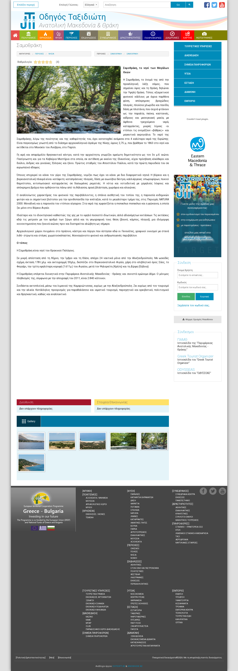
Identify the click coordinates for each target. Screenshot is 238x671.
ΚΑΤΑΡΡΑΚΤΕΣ (137, 519)
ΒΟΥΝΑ (134, 526)
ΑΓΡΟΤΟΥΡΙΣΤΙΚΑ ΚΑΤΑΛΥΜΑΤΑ (145, 646)
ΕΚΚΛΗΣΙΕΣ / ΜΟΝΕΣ (95, 514)
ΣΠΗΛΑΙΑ (135, 510)
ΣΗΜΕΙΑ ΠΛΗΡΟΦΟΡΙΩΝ (197, 64)
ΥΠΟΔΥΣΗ (180, 597)
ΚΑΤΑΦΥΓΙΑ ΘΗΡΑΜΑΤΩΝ (142, 497)
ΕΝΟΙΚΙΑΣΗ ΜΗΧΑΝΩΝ (96, 610)
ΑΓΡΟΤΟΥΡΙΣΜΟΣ (139, 532)
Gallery (28, 421)
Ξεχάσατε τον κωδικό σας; (193, 305)
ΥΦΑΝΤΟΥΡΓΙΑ (182, 600)
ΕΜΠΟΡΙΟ (189, 101)
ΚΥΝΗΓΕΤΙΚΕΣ (182, 514)
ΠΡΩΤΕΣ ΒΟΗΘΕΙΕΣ (139, 603)
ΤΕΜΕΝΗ (90, 517)
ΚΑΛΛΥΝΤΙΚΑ (181, 619)
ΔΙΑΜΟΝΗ (189, 92)
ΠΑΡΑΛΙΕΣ (135, 494)
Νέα (52, 657)
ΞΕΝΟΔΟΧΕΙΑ (137, 636)
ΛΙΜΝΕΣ (134, 516)
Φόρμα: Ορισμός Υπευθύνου (197, 319)
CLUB (88, 626)
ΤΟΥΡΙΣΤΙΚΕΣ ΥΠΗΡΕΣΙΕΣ (198, 46)
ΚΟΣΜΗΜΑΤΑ (182, 603)
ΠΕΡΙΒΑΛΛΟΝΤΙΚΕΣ (139, 584)
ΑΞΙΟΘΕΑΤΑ (136, 542)
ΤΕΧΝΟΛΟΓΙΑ (182, 613)
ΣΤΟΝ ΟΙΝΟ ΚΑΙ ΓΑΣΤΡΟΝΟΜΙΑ (145, 568)
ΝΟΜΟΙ (134, 558)
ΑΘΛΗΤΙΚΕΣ (136, 565)
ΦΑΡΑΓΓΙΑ (135, 504)
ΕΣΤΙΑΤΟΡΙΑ (136, 610)
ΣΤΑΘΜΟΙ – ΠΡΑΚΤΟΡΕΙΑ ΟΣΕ (189, 527)
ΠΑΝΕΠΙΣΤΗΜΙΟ (183, 500)
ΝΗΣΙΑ (133, 555)
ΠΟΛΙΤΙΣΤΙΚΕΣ (137, 571)
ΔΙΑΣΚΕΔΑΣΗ (191, 55)
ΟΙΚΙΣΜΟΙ (135, 548)
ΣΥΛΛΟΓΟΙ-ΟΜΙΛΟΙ (184, 517)
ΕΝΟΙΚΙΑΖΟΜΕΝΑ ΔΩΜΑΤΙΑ (143, 639)
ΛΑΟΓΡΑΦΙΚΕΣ (137, 577)
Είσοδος (186, 296)
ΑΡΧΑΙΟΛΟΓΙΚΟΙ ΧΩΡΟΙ (96, 504)
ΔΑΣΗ (133, 500)
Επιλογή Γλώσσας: (69, 4)
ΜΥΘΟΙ (89, 507)
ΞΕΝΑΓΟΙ (90, 600)
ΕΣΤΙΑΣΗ (189, 83)
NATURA (134, 513)
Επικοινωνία (65, 657)
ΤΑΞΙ (178, 536)
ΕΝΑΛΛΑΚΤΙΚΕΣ (138, 535)
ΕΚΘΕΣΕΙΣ (135, 581)
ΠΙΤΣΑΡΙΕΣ (135, 620)
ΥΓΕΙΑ (187, 73)
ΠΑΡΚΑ (134, 529)
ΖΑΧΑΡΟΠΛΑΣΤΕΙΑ (139, 626)
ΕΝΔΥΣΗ (179, 594)
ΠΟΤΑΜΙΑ (135, 507)
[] (87, 491)
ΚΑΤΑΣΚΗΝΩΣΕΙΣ (138, 642)
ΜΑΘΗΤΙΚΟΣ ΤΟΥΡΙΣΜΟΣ (187, 520)
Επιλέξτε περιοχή (26, 4)
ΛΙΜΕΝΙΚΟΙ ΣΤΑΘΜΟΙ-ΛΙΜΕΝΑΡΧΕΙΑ (192, 533)
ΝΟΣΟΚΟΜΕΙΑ (137, 594)
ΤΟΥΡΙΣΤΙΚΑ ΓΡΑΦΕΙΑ (95, 594)
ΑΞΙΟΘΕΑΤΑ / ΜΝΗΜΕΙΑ (97, 498)
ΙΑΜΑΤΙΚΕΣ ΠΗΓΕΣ (139, 523)
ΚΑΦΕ (88, 620)
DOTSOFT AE (119, 666)
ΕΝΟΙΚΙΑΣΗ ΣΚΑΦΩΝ (95, 603)
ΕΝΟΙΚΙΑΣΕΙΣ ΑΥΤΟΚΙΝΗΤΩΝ (98, 597)
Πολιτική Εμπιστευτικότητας (30, 657)
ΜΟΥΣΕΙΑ (90, 501)
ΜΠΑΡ (88, 623)
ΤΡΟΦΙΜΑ (180, 607)
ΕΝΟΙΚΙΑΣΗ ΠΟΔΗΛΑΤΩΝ (97, 607)
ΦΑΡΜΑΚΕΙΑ (136, 600)
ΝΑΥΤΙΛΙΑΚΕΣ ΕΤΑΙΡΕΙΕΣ (187, 543)
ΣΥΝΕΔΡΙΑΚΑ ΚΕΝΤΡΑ (185, 494)
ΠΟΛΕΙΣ (134, 551)
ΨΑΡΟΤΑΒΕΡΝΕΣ (138, 617)
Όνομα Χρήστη (197, 273)
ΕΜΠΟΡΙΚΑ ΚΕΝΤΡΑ (184, 610)
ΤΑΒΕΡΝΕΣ (135, 613)
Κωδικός (197, 285)
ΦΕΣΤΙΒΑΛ (135, 574)
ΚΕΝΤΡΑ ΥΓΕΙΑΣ (138, 597)
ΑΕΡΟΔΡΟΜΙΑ (182, 539)
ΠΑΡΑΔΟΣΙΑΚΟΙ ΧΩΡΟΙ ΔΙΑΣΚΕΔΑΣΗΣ (103, 629)
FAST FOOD (136, 623)
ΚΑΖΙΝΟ (89, 617)
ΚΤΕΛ (178, 530)
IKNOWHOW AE (135, 666)
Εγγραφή (204, 296)
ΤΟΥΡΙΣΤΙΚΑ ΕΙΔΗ (183, 616)
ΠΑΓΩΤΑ (134, 629)
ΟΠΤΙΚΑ (179, 622)
